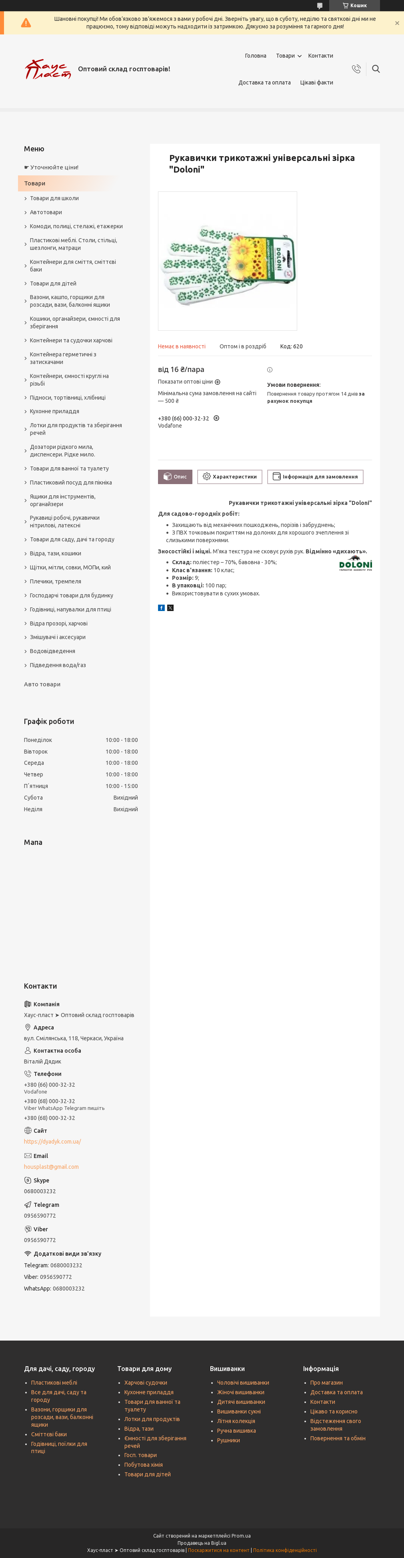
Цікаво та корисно (334, 1411)
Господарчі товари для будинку (71, 595)
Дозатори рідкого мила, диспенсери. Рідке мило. (62, 451)
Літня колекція (236, 1421)
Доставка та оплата (264, 82)
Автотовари (46, 212)
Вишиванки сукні (239, 1411)
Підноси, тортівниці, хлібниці (68, 397)
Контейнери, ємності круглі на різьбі (69, 380)
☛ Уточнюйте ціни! (51, 167)
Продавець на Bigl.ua (202, 1543)
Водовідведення (52, 651)
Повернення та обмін (338, 1438)
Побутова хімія (143, 1465)
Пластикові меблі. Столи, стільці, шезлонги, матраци (73, 244)
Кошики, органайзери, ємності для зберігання (75, 323)
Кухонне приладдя (54, 411)
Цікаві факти (316, 82)
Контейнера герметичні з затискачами (63, 358)
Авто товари (42, 684)
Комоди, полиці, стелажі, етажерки (76, 226)
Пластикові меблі (54, 1382)
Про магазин (326, 1382)
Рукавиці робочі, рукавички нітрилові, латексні (65, 522)
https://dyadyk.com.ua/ (52, 1141)
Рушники (228, 1440)
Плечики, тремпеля (55, 581)
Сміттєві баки (49, 1434)
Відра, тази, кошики (55, 553)
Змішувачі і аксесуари (58, 637)
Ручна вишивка (236, 1430)
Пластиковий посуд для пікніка (71, 482)
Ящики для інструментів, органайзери (63, 500)
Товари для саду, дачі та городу (72, 539)
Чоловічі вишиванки (243, 1382)
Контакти (320, 55)
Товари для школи (54, 198)
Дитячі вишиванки (241, 1402)
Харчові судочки (145, 1382)
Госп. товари (140, 1455)
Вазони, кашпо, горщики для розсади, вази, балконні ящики (70, 301)
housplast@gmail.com (51, 1167)
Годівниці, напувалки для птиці (70, 609)
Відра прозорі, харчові (59, 623)
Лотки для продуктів (152, 1419)
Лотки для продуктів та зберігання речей (76, 429)
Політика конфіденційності (285, 1550)
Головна (255, 55)
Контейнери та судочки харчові (71, 340)
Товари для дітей (53, 283)
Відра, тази (139, 1428)
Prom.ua (241, 1535)
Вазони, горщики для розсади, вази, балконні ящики (62, 1417)
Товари (285, 55)
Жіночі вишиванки (240, 1392)
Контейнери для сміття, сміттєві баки (73, 266)
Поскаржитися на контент (219, 1550)
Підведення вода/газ (58, 665)
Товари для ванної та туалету (69, 468)
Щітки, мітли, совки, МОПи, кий (70, 567)
